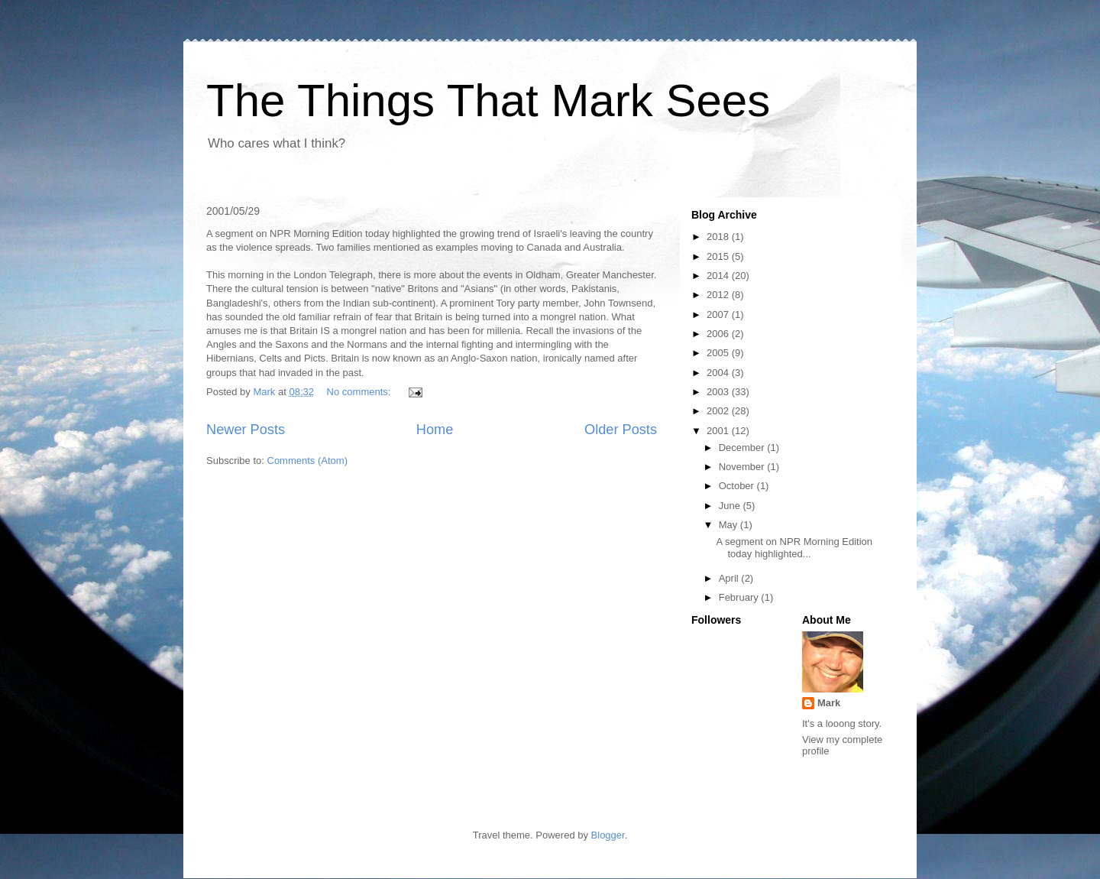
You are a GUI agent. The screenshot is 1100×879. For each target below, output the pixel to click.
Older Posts (620, 429)
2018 (719, 236)
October (738, 485)
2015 (719, 256)
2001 (719, 430)
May (729, 524)
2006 (719, 333)
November (743, 466)
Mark (828, 703)
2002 (719, 411)
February (740, 597)
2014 (719, 275)
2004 (719, 372)
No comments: (360, 391)
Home (435, 429)
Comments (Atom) (307, 460)
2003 (719, 391)
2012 (719, 294)
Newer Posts (245, 429)
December (743, 447)
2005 (719, 352)
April (730, 578)
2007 (719, 314)
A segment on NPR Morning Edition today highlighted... (794, 548)
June (731, 505)
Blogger (608, 835)
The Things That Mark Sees (488, 100)
